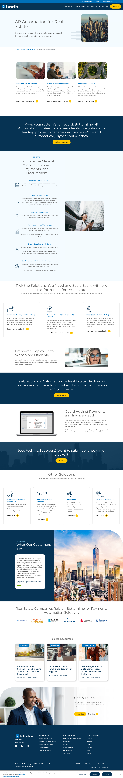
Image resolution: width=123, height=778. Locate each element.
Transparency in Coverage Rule (98, 767)
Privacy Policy (19, 767)
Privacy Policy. (21, 774)
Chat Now (91, 714)
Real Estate (66, 753)
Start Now (115, 6)
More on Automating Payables (57, 101)
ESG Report (79, 764)
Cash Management (44, 747)
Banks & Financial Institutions (72, 738)
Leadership (90, 741)
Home (17, 49)
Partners (89, 747)
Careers (89, 744)
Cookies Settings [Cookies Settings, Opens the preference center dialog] (82, 774)
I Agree (107, 774)
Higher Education (68, 747)
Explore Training (61, 395)
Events (89, 753)
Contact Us (61, 460)
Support (98, 1)
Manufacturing (67, 750)
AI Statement (29, 767)
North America (107, 1)
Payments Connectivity (46, 744)
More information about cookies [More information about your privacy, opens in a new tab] (11, 776)
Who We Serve (80, 6)
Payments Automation (28, 49)
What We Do (69, 6)
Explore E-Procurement (86, 101)
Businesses (66, 741)
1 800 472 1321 (20, 743)
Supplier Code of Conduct (100, 764)
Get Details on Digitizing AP (25, 101)
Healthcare (66, 744)
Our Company (92, 6)
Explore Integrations (61, 142)
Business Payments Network (47, 741)
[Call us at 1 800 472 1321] (116, 1)
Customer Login (87, 1)
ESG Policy (88, 764)
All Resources (103, 6)
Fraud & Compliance (45, 750)
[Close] (120, 774)
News (88, 750)
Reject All (95, 774)
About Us (89, 738)
